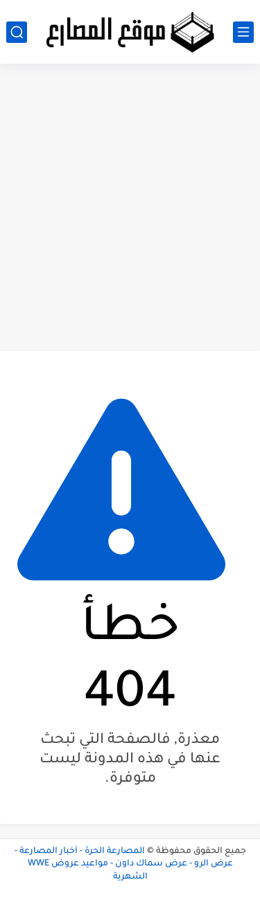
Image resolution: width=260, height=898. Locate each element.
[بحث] (16, 32)
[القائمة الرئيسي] (243, 32)
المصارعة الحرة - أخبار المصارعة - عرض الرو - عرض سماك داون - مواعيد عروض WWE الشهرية (124, 864)
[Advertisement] (130, 207)
